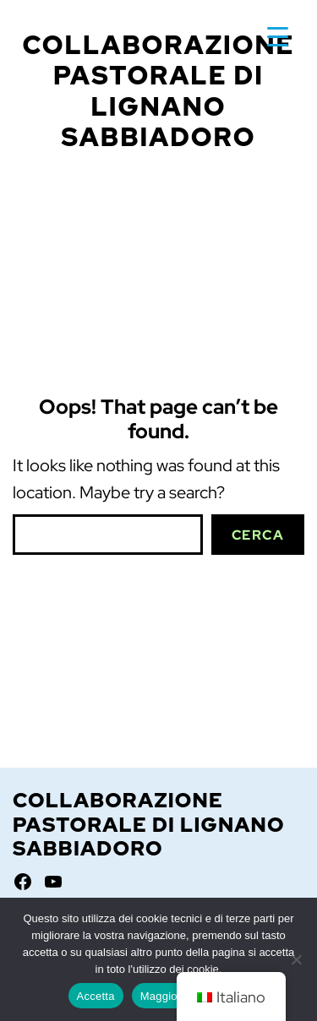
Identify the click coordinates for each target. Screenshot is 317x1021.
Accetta (96, 996)
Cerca (258, 535)
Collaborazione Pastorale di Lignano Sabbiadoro (159, 91)
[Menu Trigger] (277, 36)
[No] (295, 959)
